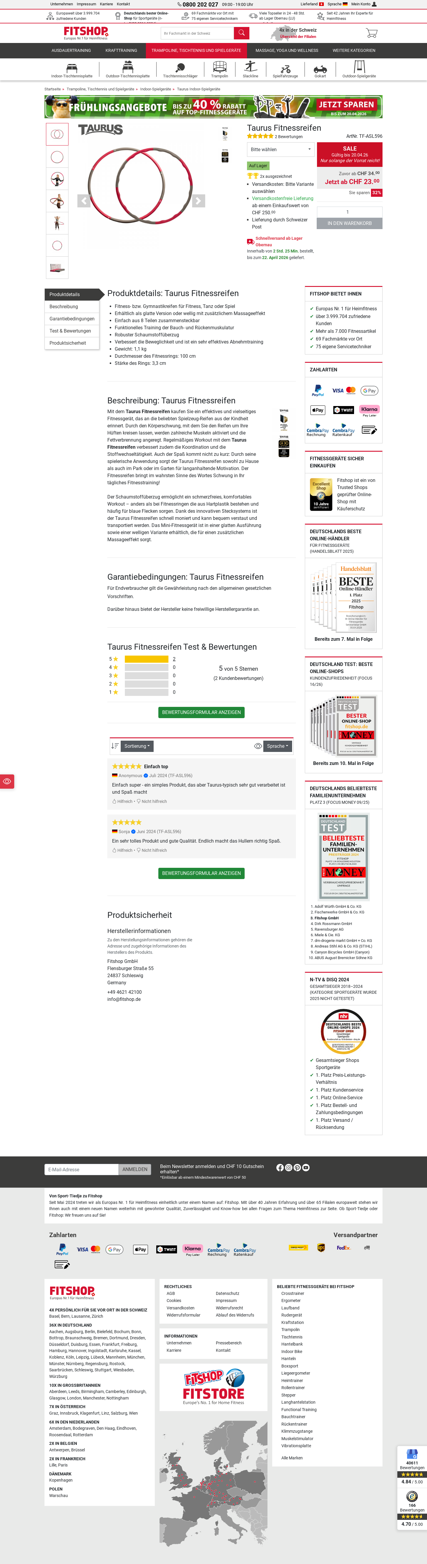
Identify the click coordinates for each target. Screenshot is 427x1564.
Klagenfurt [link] (90, 1413)
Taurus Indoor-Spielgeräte (198, 93)
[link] (318, 394)
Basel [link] (54, 1316)
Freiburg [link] (129, 1344)
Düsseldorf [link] (59, 1344)
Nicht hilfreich (151, 805)
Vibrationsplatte (296, 1445)
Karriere (106, 4)
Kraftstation (292, 1322)
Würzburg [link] (58, 1376)
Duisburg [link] (79, 1344)
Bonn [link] (136, 1331)
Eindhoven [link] (126, 1428)
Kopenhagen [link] (61, 1480)
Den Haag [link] (106, 1428)
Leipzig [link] (82, 1357)
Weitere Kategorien (354, 54)
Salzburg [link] (119, 1413)
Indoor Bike (291, 1351)
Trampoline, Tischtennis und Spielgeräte (196, 54)
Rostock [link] (117, 1363)
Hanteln (288, 1358)
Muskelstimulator (297, 1438)
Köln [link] (70, 1357)
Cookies (174, 1300)
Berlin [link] (90, 1331)
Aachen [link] (56, 1331)
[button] (84, 205)
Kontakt (123, 4)
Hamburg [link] (58, 1351)
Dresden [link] (137, 1338)
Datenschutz (227, 1293)
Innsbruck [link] (69, 1413)
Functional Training (299, 1409)
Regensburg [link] (96, 1363)
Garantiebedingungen (72, 323)
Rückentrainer (294, 1424)
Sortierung (135, 750)
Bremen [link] (100, 1338)
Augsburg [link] (74, 1331)
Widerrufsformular (183, 1315)
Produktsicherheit (68, 347)
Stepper (288, 1395)
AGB (171, 1293)
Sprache (338, 4)
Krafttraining (121, 54)
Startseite (52, 93)
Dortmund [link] (118, 1338)
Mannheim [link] (115, 1357)
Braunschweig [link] (78, 1338)
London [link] (74, 1398)
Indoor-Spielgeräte (155, 93)
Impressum (86, 4)
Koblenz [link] (56, 1357)
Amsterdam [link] (60, 1428)
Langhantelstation (298, 1402)
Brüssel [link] (78, 1450)
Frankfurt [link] (111, 1344)
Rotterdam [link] (83, 1434)
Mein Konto (364, 4)
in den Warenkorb (350, 227)
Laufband (290, 1308)
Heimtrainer (292, 1380)
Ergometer (291, 1300)
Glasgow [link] (57, 1398)
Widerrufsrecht (229, 1308)
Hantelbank (292, 1344)
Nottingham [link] (117, 1398)
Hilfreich (122, 805)
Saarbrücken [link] (61, 1370)
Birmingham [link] (92, 1391)
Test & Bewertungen (70, 335)
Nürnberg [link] (75, 1363)
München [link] (135, 1357)
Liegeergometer (295, 1373)
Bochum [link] (122, 1331)
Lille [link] (52, 1465)
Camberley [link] (115, 1391)
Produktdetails (65, 298)
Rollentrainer (293, 1387)
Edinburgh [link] (136, 1391)
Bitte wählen (264, 153)
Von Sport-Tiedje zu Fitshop (75, 1196)
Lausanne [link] (80, 1316)
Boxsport (289, 1366)
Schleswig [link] (83, 1370)
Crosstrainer (292, 1293)
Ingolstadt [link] (97, 1351)
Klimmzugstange (297, 1431)
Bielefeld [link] (104, 1331)
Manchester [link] (94, 1398)
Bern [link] (65, 1316)
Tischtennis (291, 1337)
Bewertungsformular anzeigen (201, 716)
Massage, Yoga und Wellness (287, 54)
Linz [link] (105, 1413)
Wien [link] (133, 1413)
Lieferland (312, 4)
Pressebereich (229, 1343)
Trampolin (290, 1329)
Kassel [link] (134, 1351)
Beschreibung (64, 311)
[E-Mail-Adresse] (81, 1169)
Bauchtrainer (293, 1416)
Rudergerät (291, 1315)
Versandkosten (181, 1308)
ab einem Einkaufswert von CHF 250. (282, 210)
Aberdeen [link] (58, 1391)
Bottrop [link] (56, 1338)
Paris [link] (63, 1465)
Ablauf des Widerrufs (235, 1315)
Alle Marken (292, 1458)
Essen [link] (94, 1344)
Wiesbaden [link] (123, 1370)
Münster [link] (56, 1363)
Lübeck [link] (97, 1357)
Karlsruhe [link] (118, 1351)
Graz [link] (53, 1413)
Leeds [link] (73, 1391)
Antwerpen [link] (59, 1450)
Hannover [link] (77, 1351)
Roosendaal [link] (60, 1434)
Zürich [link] (97, 1316)
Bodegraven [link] (84, 1428)
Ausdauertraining (71, 54)
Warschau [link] (58, 1495)
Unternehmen (61, 4)
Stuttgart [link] (103, 1370)
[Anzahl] (350, 216)
